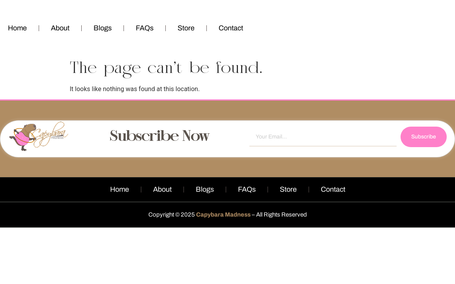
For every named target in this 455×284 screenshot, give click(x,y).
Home (17, 28)
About (60, 28)
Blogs (103, 28)
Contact (231, 28)
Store (186, 28)
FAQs (145, 28)
